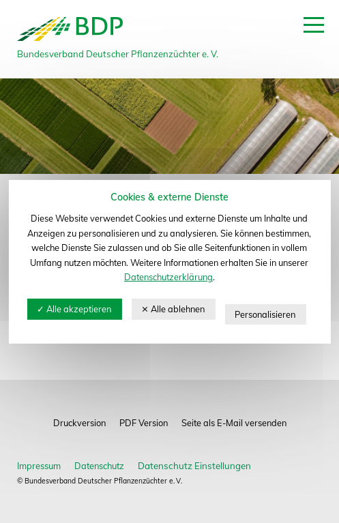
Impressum (39, 465)
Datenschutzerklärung (168, 276)
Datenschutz (99, 465)
